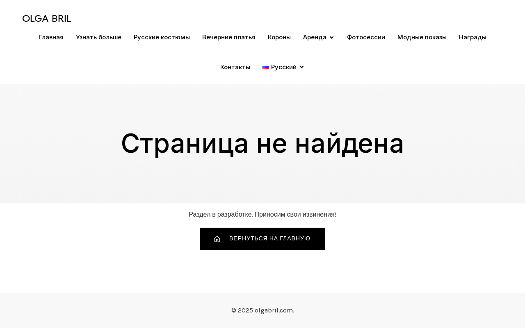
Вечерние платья (229, 37)
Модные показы (422, 37)
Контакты (235, 67)
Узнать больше (98, 37)
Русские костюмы (162, 37)
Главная (51, 37)
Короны (279, 37)
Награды (472, 37)
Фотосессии (366, 37)
